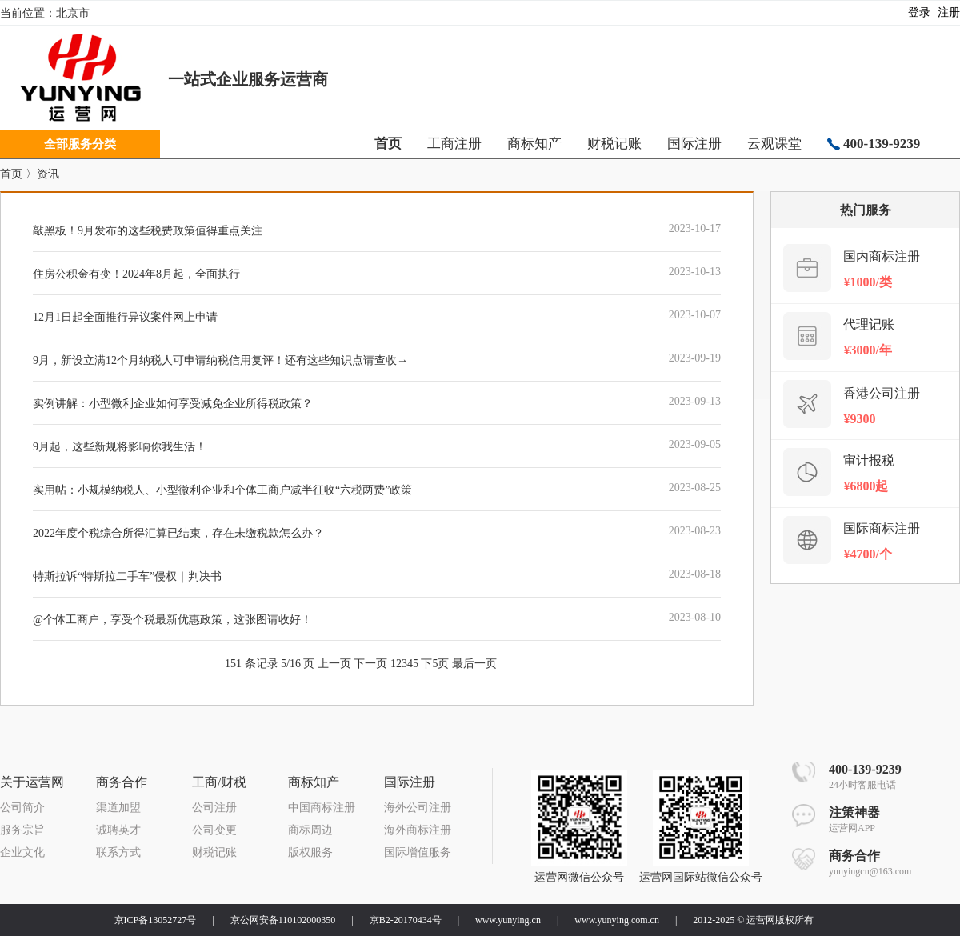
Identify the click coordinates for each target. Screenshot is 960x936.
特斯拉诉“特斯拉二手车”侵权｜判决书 (127, 576)
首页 (11, 174)
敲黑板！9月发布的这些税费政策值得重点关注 (147, 231)
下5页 (435, 664)
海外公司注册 (417, 808)
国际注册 (694, 143)
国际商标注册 (881, 528)
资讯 (48, 174)
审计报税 (868, 460)
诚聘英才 (118, 830)
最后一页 (474, 664)
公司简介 (22, 808)
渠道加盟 (118, 808)
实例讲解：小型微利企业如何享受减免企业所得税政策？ (173, 404)
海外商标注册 (417, 830)
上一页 (334, 664)
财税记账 (614, 143)
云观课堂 (774, 143)
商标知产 (534, 143)
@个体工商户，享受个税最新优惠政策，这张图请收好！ (172, 620)
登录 (919, 12)
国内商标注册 (881, 256)
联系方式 (118, 852)
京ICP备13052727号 (155, 920)
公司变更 (214, 830)
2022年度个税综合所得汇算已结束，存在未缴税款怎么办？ (178, 533)
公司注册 (214, 808)
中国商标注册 (321, 808)
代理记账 (868, 324)
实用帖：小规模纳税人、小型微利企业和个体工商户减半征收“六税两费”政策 (222, 490)
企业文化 (22, 852)
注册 (949, 12)
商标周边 (310, 830)
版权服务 (310, 852)
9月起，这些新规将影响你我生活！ (119, 447)
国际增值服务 (417, 852)
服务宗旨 (22, 830)
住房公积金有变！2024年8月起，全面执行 (136, 274)
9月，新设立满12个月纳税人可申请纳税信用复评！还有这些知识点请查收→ (220, 360)
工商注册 (454, 143)
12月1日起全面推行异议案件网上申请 (125, 317)
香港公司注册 (881, 393)
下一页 (370, 664)
